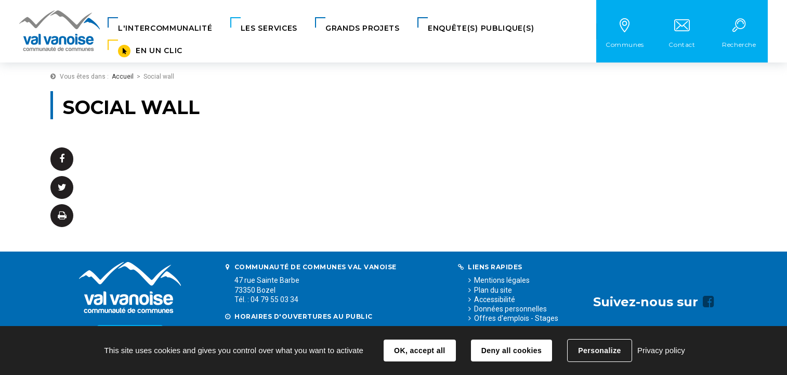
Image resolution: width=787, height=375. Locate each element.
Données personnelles (510, 309)
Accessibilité (494, 299)
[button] (165, 28)
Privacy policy (661, 350)
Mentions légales (502, 280)
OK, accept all (419, 350)
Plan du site (493, 290)
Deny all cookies (511, 350)
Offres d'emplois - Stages (516, 318)
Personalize (599, 350)
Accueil (123, 76)
